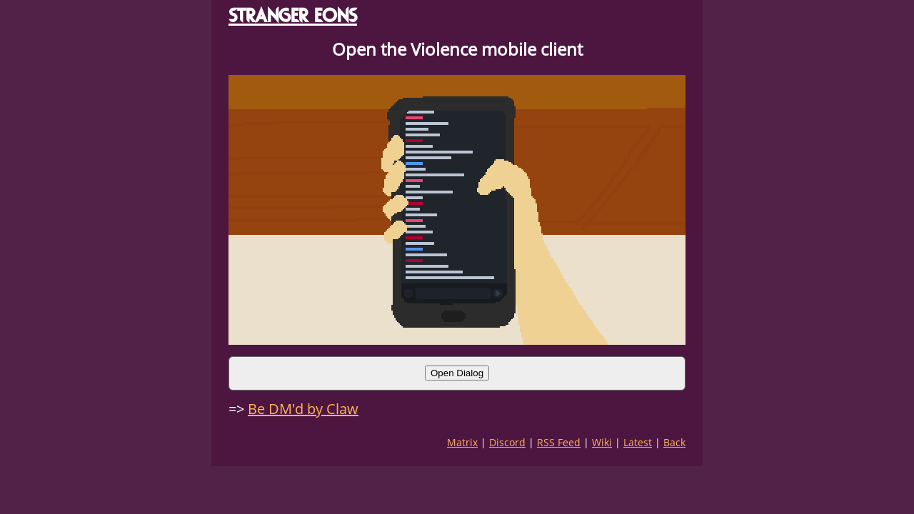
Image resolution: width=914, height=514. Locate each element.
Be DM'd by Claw (303, 408)
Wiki (602, 442)
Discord (507, 442)
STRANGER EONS (292, 15)
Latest (637, 442)
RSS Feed (559, 442)
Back (674, 442)
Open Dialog (457, 373)
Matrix (462, 442)
